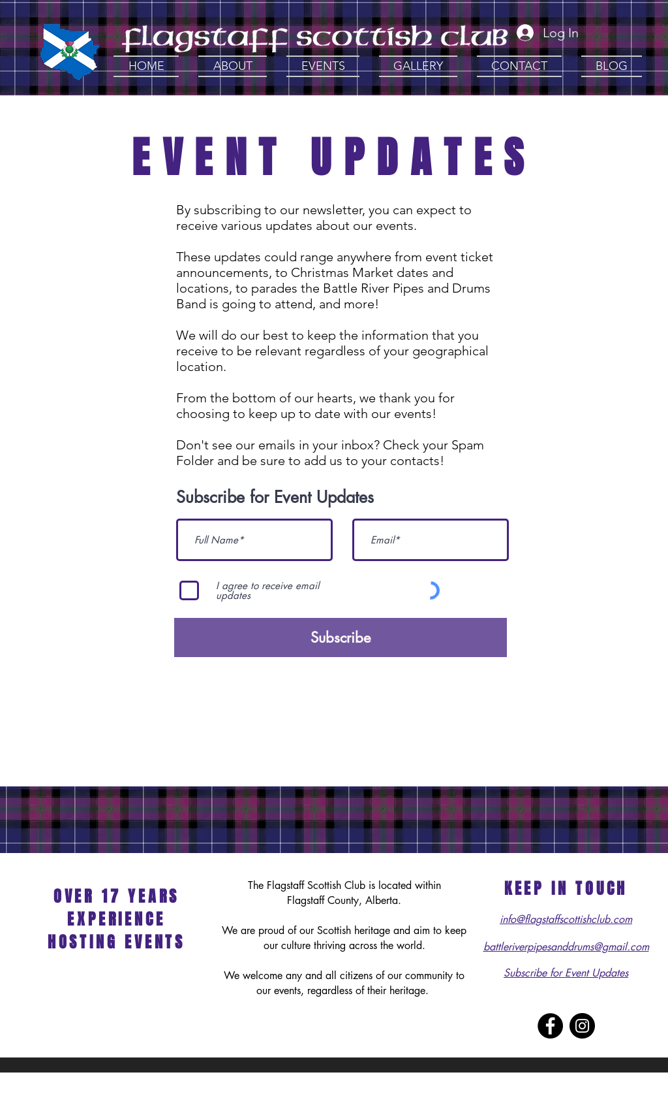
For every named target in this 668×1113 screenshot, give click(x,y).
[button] (233, 66)
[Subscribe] (340, 637)
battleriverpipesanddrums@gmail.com (566, 947)
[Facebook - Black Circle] (550, 1026)
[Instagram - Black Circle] (582, 1026)
